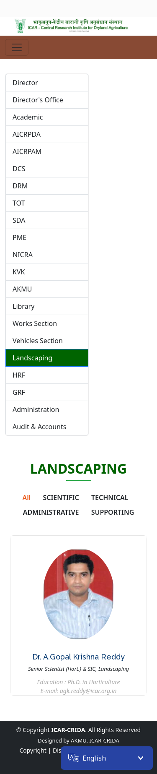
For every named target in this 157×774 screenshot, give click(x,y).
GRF (19, 392)
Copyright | (35, 750)
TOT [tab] (19, 203)
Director (25, 82)
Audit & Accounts (39, 426)
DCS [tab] (19, 168)
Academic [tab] (28, 117)
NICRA (23, 254)
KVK (19, 271)
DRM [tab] (20, 185)
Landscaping (32, 357)
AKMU (22, 289)
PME (19, 237)
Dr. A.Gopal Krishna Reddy (78, 656)
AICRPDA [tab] (27, 134)
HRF (19, 375)
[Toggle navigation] (16, 47)
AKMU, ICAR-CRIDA (95, 740)
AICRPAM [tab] (27, 151)
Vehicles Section (38, 340)
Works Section (35, 323)
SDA (19, 220)
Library (23, 306)
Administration (36, 409)
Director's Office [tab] (38, 99)
